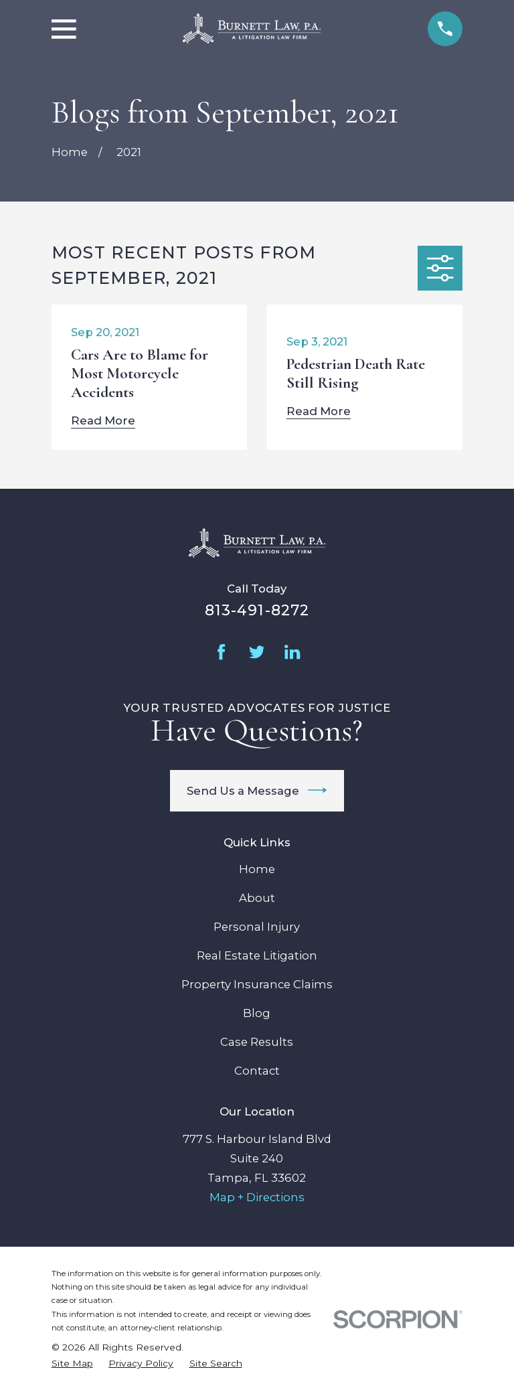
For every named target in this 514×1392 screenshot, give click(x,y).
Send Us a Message (257, 790)
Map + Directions (257, 1197)
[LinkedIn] (292, 652)
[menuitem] (72, 1363)
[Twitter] (256, 652)
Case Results (256, 1042)
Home (257, 869)
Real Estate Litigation (257, 955)
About (257, 898)
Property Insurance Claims (257, 984)
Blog (256, 1013)
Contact (257, 1070)
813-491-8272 (257, 610)
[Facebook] (221, 652)
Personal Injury (256, 926)
